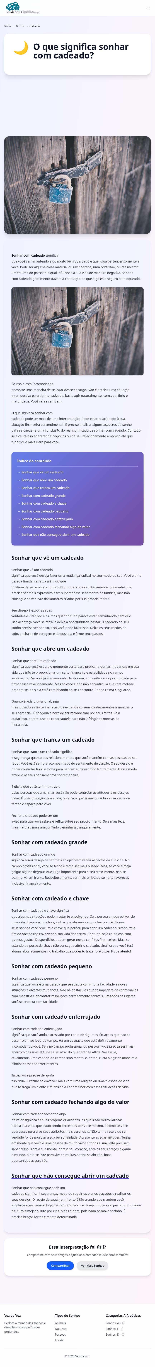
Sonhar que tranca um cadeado (45, 488)
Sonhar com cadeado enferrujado (47, 519)
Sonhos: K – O (115, 1334)
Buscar (20, 26)
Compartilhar (60, 1266)
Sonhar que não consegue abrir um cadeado (55, 534)
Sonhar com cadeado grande (43, 495)
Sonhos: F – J (114, 1329)
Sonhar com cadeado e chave (43, 503)
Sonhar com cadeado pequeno (44, 511)
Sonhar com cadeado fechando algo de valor (55, 527)
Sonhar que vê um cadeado (42, 472)
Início (7, 26)
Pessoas (60, 1334)
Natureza (61, 1329)
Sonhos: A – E (114, 1323)
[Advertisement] (77, 105)
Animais (60, 1323)
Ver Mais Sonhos (92, 1266)
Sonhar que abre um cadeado (44, 480)
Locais (59, 1340)
